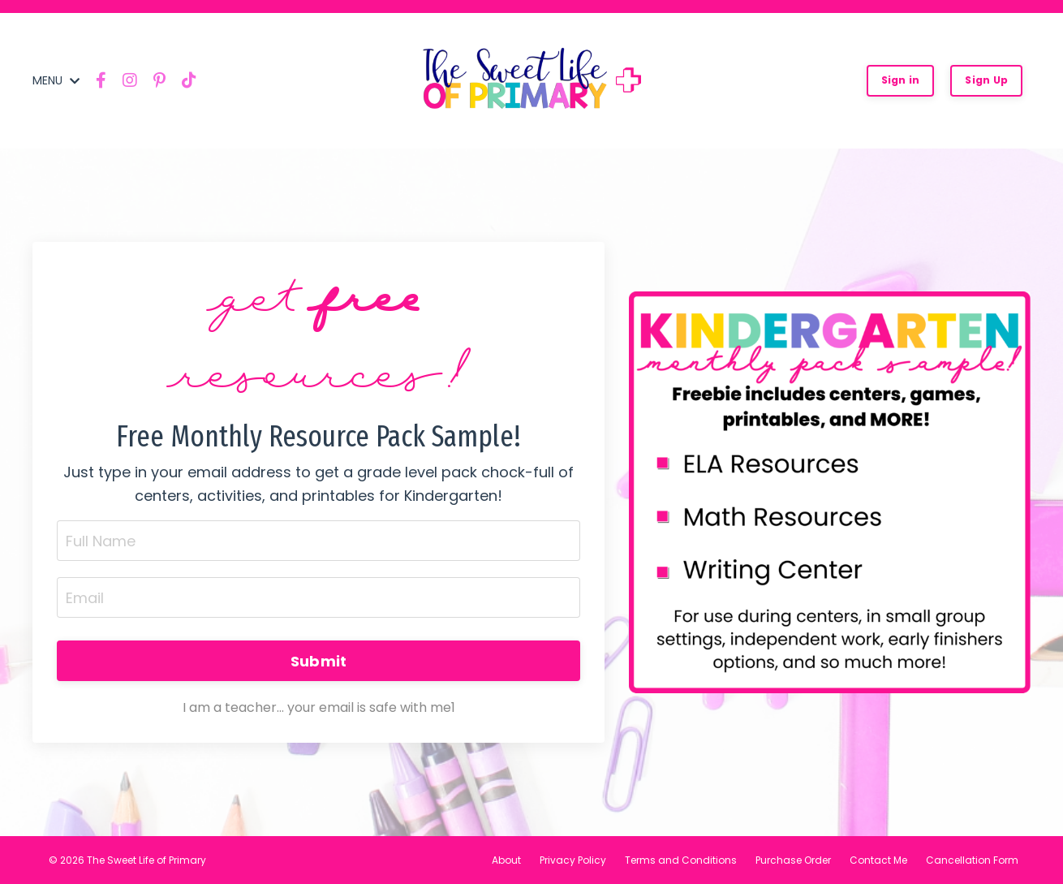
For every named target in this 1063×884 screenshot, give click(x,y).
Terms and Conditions (681, 860)
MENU (56, 80)
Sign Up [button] (986, 80)
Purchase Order (793, 860)
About (506, 860)
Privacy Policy (573, 860)
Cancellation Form (972, 860)
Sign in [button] (900, 80)
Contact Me (878, 860)
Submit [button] (318, 661)
